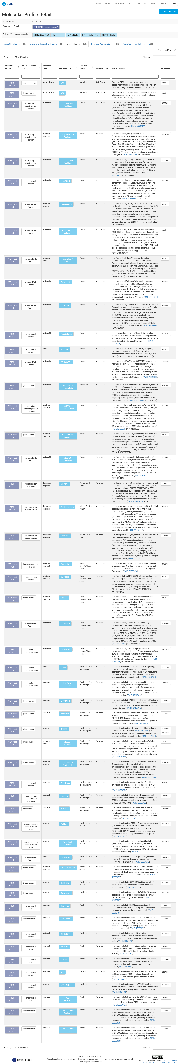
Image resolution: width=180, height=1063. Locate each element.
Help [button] (163, 3)
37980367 (165, 406)
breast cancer (28, 93)
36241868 (165, 742)
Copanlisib (65, 305)
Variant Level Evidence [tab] (15, 44)
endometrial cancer (31, 182)
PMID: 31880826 (129, 199)
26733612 (165, 824)
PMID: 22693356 (133, 887)
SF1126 (64, 729)
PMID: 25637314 (149, 677)
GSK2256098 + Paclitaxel (68, 1012)
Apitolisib (64, 349)
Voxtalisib (65, 714)
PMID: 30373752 (136, 501)
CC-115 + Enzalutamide (68, 407)
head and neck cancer (31, 578)
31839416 (165, 564)
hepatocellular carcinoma (31, 485)
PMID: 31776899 (137, 400)
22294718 (165, 857)
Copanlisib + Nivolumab (68, 260)
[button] (18, 67)
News (98, 3)
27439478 (165, 701)
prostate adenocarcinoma (31, 668)
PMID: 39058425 (138, 126)
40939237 (165, 458)
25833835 (165, 918)
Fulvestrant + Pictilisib (68, 843)
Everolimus (65, 783)
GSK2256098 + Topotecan (68, 1030)
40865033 (165, 362)
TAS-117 (64, 598)
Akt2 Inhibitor (72, 35)
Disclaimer (141, 3)
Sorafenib (65, 484)
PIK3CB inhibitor (108, 35)
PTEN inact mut (12, 104)
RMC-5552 (65, 577)
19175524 (165, 808)
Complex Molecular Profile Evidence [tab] (46, 44)
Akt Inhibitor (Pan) (41, 35)
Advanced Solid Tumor (31, 205)
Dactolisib (65, 906)
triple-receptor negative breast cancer (31, 106)
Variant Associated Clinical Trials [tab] (138, 44)
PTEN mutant (12, 84)
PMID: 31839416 (130, 571)
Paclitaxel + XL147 (68, 684)
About (131, 3)
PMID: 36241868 (119, 757)
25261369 (165, 893)
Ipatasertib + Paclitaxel (68, 104)
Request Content (168, 12)
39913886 (165, 305)
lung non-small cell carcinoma (30, 565)
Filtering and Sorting (167, 50)
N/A (62, 83)
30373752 (165, 484)
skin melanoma (29, 83)
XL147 (63, 667)
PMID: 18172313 (149, 736)
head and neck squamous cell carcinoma (31, 798)
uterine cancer (29, 919)
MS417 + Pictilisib (68, 868)
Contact (153, 3)
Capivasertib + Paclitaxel (68, 136)
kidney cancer (28, 701)
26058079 (165, 867)
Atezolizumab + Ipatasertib (68, 231)
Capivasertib (66, 649)
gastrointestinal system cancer (31, 508)
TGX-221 (64, 960)
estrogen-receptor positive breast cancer (31, 826)
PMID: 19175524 (128, 818)
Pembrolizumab (67, 507)
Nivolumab (65, 536)
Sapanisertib (66, 893)
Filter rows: (147, 57)
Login (174, 3)
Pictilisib (64, 824)
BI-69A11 (64, 809)
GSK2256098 (66, 919)
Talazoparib (65, 282)
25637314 (165, 667)
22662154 (165, 783)
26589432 (165, 796)
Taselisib (64, 796)
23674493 (165, 934)
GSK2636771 (66, 362)
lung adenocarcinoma (31, 650)
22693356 (165, 883)
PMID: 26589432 (139, 803)
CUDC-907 (65, 883)
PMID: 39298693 (119, 644)
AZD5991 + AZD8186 (68, 743)
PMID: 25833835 (137, 928)
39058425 (165, 103)
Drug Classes (119, 3)
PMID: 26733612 (119, 836)
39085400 (165, 282)
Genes (107, 3)
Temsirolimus (66, 204)
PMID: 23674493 (125, 941)
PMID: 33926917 (136, 530)
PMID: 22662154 (119, 790)
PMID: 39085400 (151, 297)
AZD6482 (64, 947)
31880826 (165, 181)
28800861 (165, 160)
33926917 (165, 507)
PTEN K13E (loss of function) (46, 27)
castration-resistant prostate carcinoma (31, 408)
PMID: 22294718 (142, 862)
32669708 (165, 649)
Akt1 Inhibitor (58, 35)
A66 (62, 972)
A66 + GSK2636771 (68, 999)
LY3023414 (65, 181)
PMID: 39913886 (150, 326)
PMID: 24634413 (141, 723)
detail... (164, 83)
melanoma (27, 809)
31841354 (165, 134)
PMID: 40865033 (150, 377)
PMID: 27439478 (134, 708)
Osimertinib (65, 564)
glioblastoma (28, 385)
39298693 (165, 623)
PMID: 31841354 (130, 155)
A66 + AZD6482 (67, 985)
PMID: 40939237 (141, 475)
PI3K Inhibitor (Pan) (90, 35)
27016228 (165, 334)
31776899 (165, 385)
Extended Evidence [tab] (76, 44)
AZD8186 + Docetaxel (68, 459)
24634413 (165, 713)
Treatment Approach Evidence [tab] (105, 44)
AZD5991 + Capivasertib (68, 763)
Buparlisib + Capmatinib (68, 386)
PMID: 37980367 (119, 429)
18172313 (165, 729)
